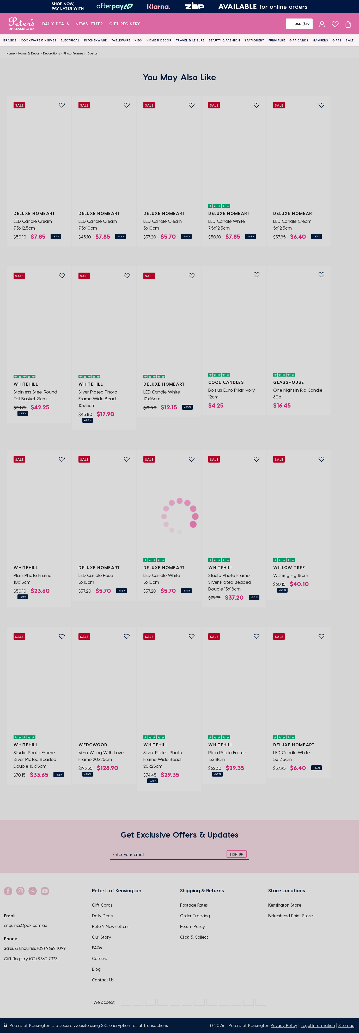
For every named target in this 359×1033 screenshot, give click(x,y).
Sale (350, 40)
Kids (138, 40)
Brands (9, 40)
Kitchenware (95, 40)
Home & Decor (159, 40)
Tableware (120, 40)
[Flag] (299, 24)
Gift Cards (298, 40)
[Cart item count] (348, 24)
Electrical (70, 40)
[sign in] (322, 23)
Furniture (277, 40)
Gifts (336, 40)
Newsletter (89, 23)
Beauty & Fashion (224, 40)
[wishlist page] (335, 23)
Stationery (254, 40)
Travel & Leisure (190, 40)
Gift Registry (125, 23)
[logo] (21, 23)
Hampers (320, 40)
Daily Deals (56, 23)
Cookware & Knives (38, 40)
